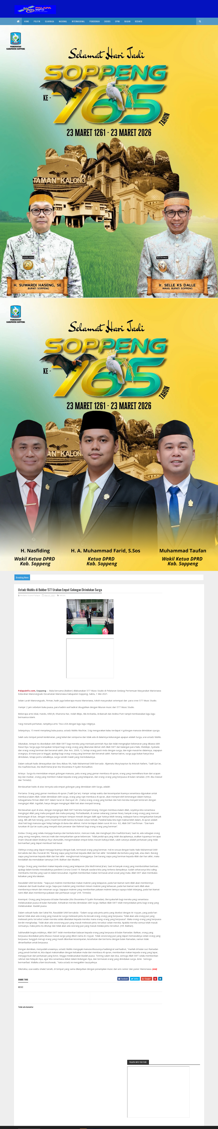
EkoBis (107, 21)
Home (26, 21)
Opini (117, 21)
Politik (37, 21)
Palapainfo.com (26, 690)
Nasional (63, 21)
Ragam (127, 21)
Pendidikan (94, 21)
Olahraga (49, 21)
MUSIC (63, 595)
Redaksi (138, 21)
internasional (78, 21)
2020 (29, 1125)
